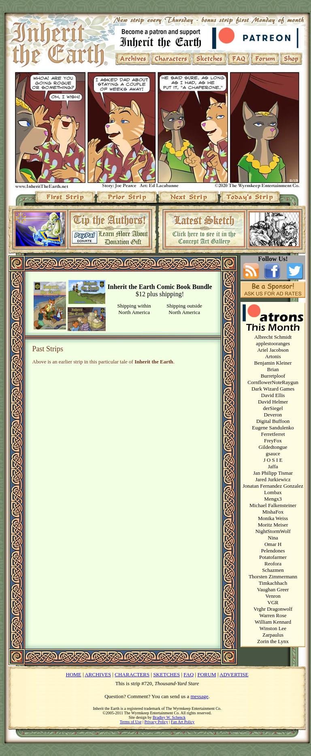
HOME (73, 674)
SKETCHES (166, 674)
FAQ (188, 674)
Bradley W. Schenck (169, 717)
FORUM (206, 674)
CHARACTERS (132, 674)
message (200, 696)
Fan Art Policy (182, 722)
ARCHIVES (98, 674)
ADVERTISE (233, 674)
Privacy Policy (156, 722)
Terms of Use (131, 722)
